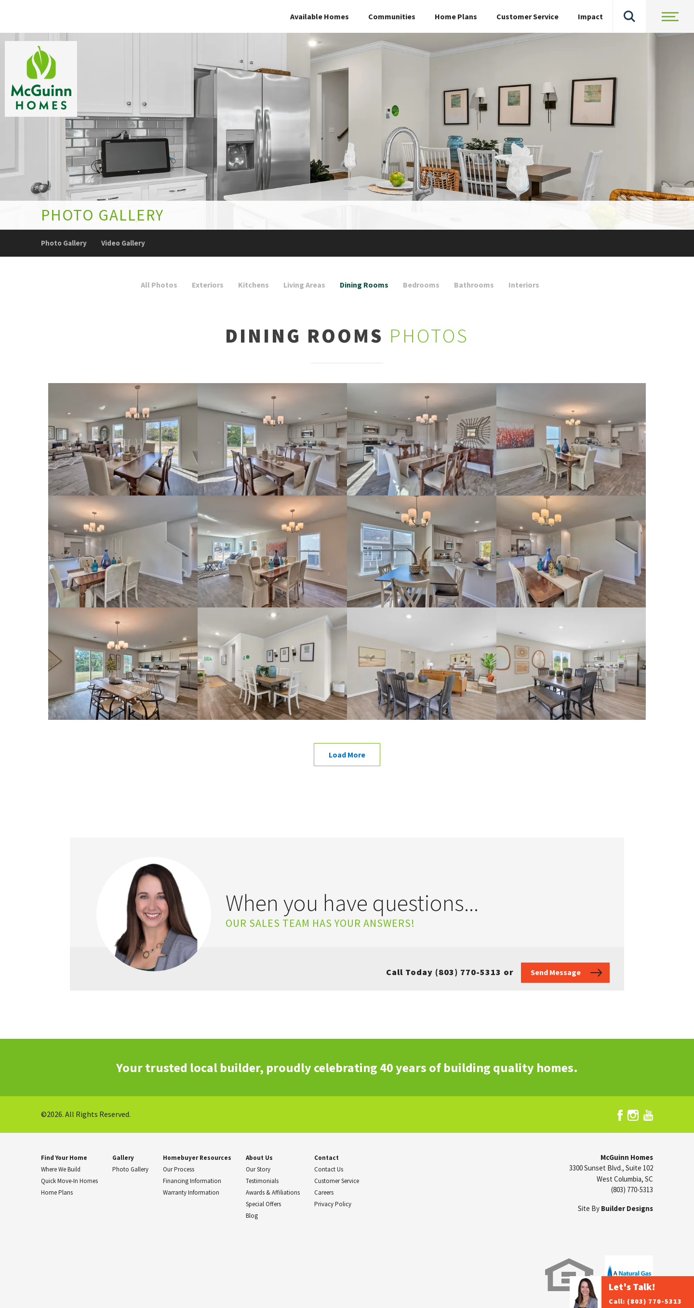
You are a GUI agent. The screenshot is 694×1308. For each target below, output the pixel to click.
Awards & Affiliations (273, 1192)
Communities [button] (391, 16)
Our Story (258, 1169)
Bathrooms (474, 284)
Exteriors (208, 284)
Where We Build (60, 1169)
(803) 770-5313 (632, 1189)
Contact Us (328, 1169)
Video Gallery (123, 243)
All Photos (159, 284)
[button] (629, 16)
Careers (324, 1192)
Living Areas (304, 284)
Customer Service (527, 16)
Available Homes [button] (319, 16)
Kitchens (253, 284)
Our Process (178, 1169)
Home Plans (456, 16)
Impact (590, 16)
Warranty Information (191, 1192)
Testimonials (262, 1181)
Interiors (523, 284)
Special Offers (263, 1204)
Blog (252, 1216)
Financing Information (192, 1181)
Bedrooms (421, 284)
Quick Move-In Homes (69, 1181)
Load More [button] (347, 754)
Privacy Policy (332, 1204)
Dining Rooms (364, 284)
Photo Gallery (64, 243)
